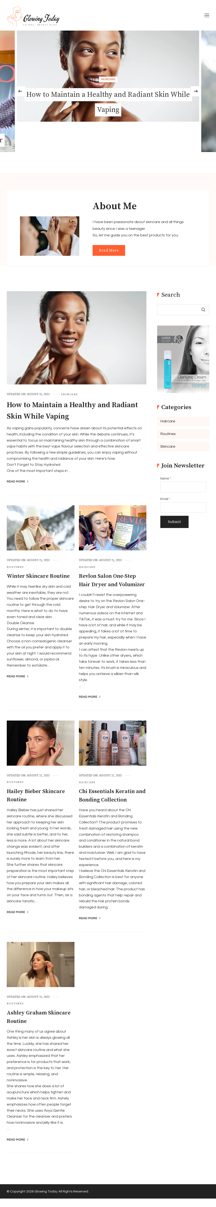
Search (170, 295)
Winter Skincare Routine (39, 576)
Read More (109, 250)
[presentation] (25, 91)
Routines (15, 567)
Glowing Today (45, 1200)
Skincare (108, 79)
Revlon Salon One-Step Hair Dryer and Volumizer (108, 584)
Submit (174, 521)
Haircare (87, 567)
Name (165, 478)
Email (165, 499)
